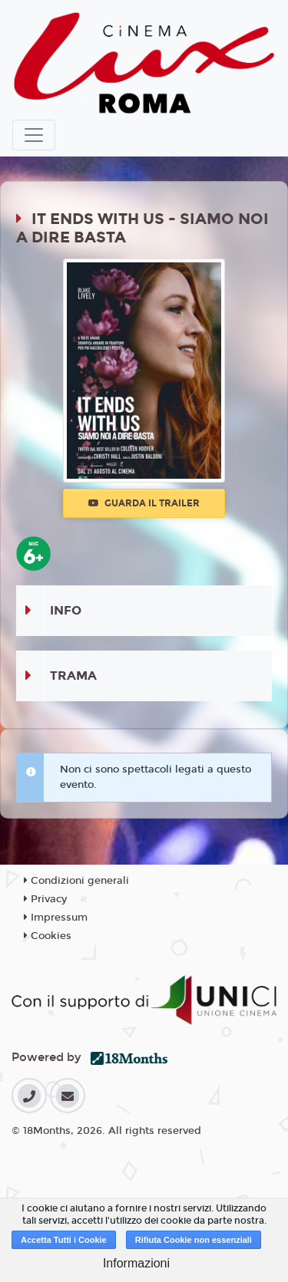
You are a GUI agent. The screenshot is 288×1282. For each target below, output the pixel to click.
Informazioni (136, 1263)
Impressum (56, 917)
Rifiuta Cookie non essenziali (193, 1239)
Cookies (47, 936)
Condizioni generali (76, 881)
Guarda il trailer (144, 503)
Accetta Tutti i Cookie (64, 1239)
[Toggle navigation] (33, 135)
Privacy (45, 899)
